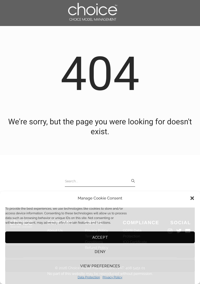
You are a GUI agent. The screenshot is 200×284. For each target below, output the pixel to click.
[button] (192, 198)
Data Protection (89, 277)
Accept (100, 237)
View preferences (100, 266)
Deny (100, 251)
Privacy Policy (112, 277)
